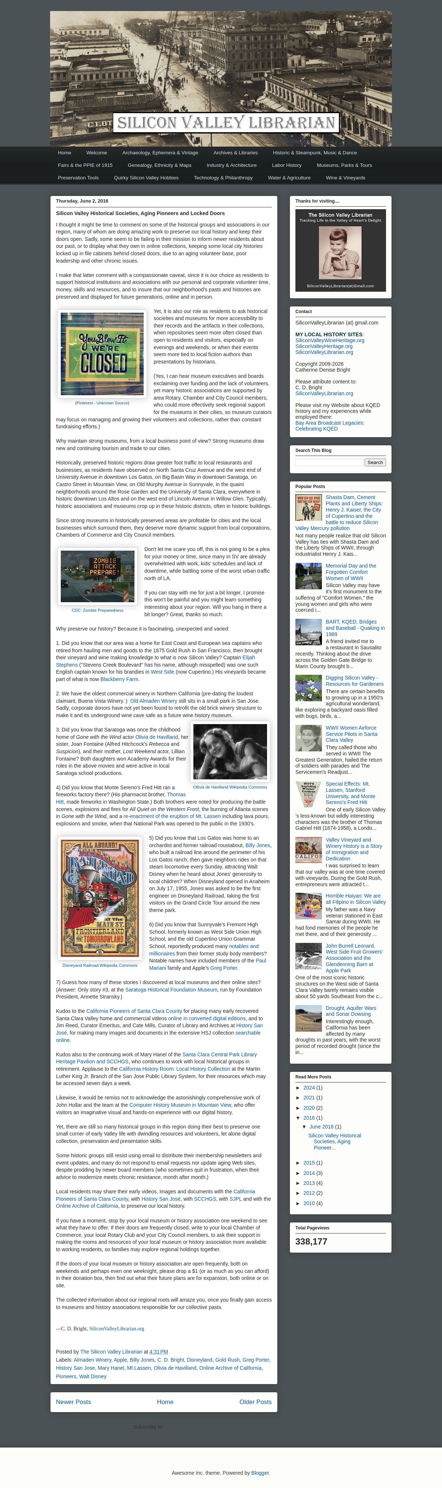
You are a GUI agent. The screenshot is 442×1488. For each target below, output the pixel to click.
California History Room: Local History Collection (174, 1069)
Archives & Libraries (236, 152)
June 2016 (322, 1127)
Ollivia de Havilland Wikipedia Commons (230, 787)
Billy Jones (257, 845)
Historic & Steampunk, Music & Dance (315, 152)
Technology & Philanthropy (223, 177)
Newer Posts (73, 1401)
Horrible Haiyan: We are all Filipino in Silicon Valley (356, 899)
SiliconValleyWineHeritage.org (329, 340)
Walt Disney (92, 1376)
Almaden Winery (92, 1360)
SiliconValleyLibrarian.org (116, 1328)
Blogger (260, 1473)
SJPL (235, 1199)
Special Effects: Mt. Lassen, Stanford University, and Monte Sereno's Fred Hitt (350, 793)
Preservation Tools (78, 177)
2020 (310, 1108)
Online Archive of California (87, 1206)
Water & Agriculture (289, 177)
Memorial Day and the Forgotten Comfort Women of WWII (351, 572)
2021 (310, 1098)
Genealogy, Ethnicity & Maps (159, 165)
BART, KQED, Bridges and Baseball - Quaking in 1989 (355, 628)
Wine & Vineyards (345, 177)
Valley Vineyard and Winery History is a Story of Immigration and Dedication (354, 849)
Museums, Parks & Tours (344, 165)
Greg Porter (223, 968)
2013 (310, 1183)
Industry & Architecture (232, 165)
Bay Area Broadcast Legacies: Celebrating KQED (330, 426)
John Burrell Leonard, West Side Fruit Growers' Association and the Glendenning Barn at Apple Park (354, 958)
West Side (163, 672)
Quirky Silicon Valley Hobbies (146, 177)
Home (64, 152)
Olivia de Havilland (156, 737)
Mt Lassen (139, 1368)
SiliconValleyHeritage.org (323, 346)
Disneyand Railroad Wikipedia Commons (100, 965)
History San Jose (75, 1368)
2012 (310, 1193)
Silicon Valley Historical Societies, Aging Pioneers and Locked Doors (140, 213)
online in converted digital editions (207, 1018)
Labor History (287, 165)
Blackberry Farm (119, 679)
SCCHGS (205, 1199)
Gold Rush (227, 1360)
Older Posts (255, 1401)
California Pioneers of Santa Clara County (134, 1011)
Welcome (97, 152)
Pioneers (66, 1376)
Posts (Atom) (179, 1427)
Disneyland (199, 1360)
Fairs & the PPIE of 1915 (85, 165)
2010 (310, 1203)
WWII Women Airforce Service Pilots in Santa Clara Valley (352, 734)
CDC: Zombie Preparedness (98, 610)
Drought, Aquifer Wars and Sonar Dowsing (351, 1011)
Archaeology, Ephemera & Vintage (160, 152)
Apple (120, 1360)
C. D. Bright (170, 1360)
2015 (310, 1163)
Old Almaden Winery (154, 701)
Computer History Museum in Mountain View (180, 1105)
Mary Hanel (111, 1368)
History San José (160, 1199)
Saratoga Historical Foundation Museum (171, 990)
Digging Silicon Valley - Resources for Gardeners (355, 681)
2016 (310, 1118)
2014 (310, 1173)
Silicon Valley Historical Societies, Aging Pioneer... (334, 1142)
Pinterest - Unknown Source (102, 403)
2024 (310, 1088)
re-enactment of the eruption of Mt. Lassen (172, 816)
